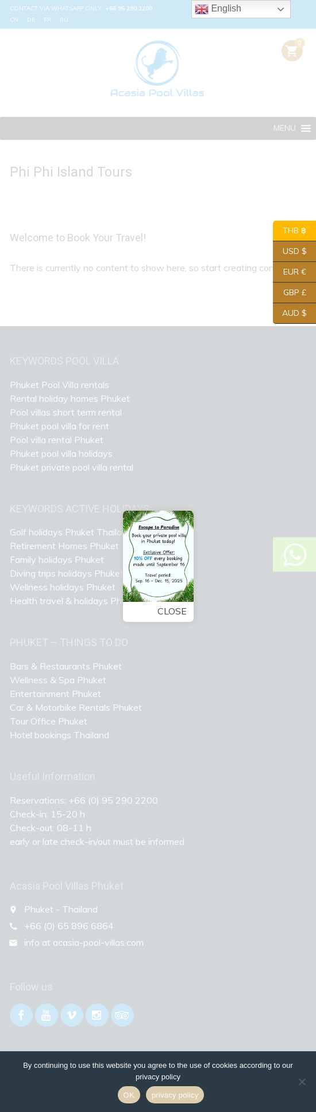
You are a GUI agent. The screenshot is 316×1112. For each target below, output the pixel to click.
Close (168, 610)
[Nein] (301, 1081)
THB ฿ (289, 231)
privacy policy (175, 1095)
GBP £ (289, 293)
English (218, 9)
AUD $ (290, 313)
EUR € (289, 272)
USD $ (290, 251)
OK (129, 1095)
